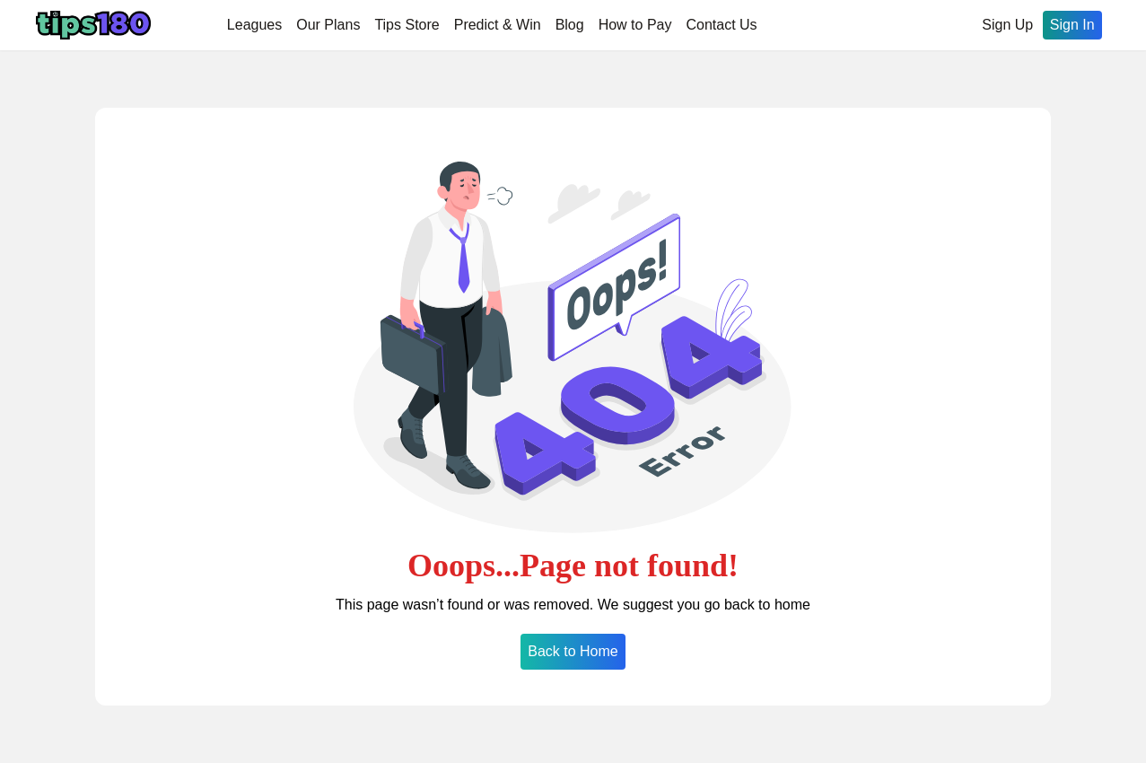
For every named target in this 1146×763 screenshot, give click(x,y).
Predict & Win (497, 24)
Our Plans (328, 24)
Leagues (254, 24)
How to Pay (635, 24)
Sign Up (1007, 24)
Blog (570, 24)
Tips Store (406, 24)
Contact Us (721, 24)
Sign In (1072, 24)
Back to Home (572, 651)
